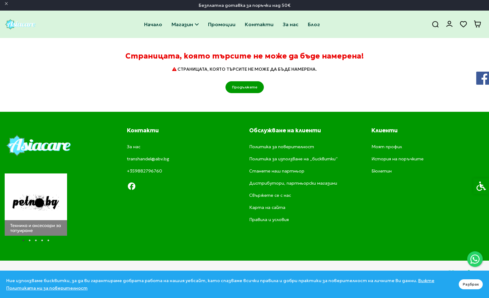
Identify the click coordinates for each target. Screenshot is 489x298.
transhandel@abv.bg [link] (148, 159)
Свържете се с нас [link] (259, 24)
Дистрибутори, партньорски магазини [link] (293, 183)
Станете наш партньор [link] (276, 171)
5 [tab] (48, 240)
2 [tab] (30, 240)
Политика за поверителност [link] (281, 146)
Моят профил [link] (386, 146)
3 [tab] (36, 240)
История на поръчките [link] (397, 159)
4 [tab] (42, 240)
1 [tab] (23, 240)
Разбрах (471, 284)
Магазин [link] (185, 24)
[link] (475, 259)
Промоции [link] (221, 24)
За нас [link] (290, 24)
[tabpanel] (36, 204)
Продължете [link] (244, 87)
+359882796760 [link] (144, 171)
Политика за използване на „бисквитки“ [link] (293, 159)
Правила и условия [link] (269, 219)
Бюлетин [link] (381, 171)
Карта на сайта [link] (267, 207)
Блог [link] (314, 24)
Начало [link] (153, 24)
